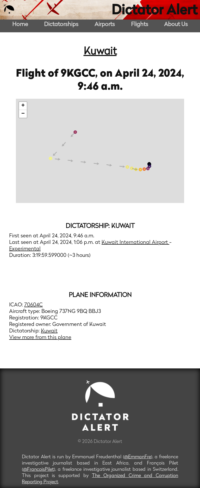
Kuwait (100, 52)
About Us (176, 25)
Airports (105, 25)
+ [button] (23, 106)
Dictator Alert (154, 11)
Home (20, 25)
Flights (139, 25)
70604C (33, 305)
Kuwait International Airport (135, 242)
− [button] (23, 114)
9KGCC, (80, 74)
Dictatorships (61, 25)
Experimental (25, 249)
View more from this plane (40, 337)
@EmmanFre (137, 457)
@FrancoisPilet (38, 469)
